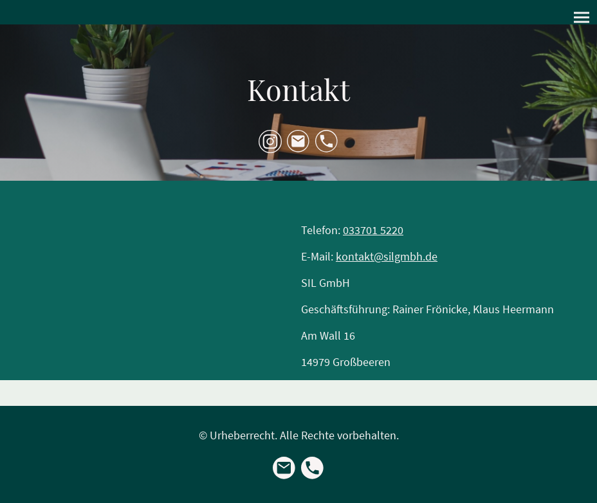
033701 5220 (373, 230)
